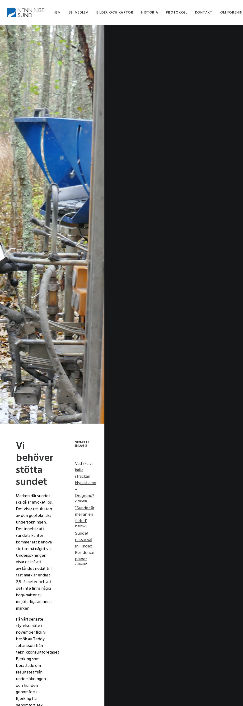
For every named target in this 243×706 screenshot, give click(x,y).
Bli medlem (79, 12)
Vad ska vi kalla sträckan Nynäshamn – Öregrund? (200, 463)
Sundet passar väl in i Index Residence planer (193, 494)
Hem (57, 12)
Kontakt (204, 12)
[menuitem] (57, 12)
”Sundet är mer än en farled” (194, 479)
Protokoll (176, 12)
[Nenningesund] (27, 12)
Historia (150, 12)
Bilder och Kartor (115, 12)
